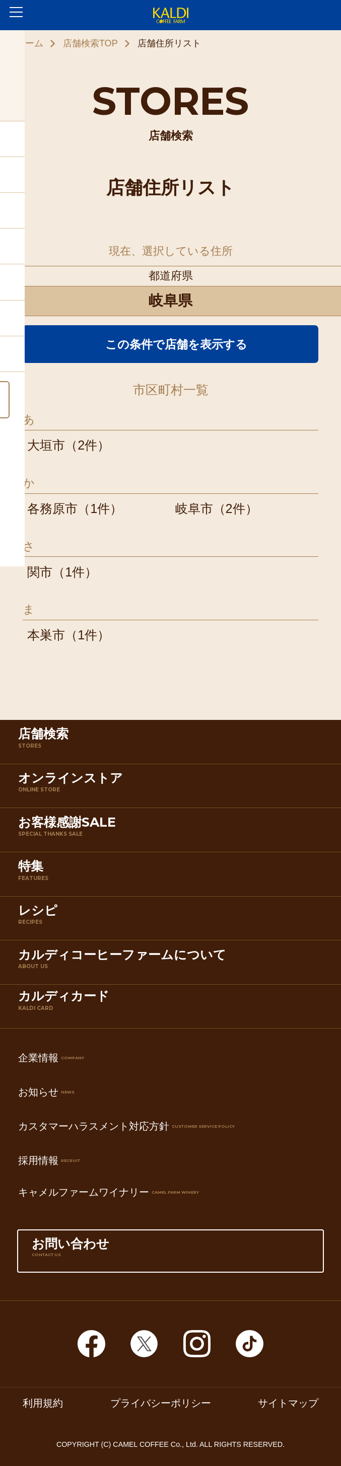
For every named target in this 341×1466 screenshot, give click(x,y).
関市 (39, 572)
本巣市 (46, 635)
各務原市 (52, 508)
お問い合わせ (170, 1253)
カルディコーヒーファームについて (172, 964)
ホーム (29, 43)
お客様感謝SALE (172, 832)
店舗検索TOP (90, 43)
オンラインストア (172, 787)
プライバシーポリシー (160, 1403)
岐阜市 (194, 508)
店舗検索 (172, 743)
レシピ (172, 920)
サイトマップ (288, 1403)
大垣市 (46, 445)
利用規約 (43, 1403)
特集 (172, 876)
